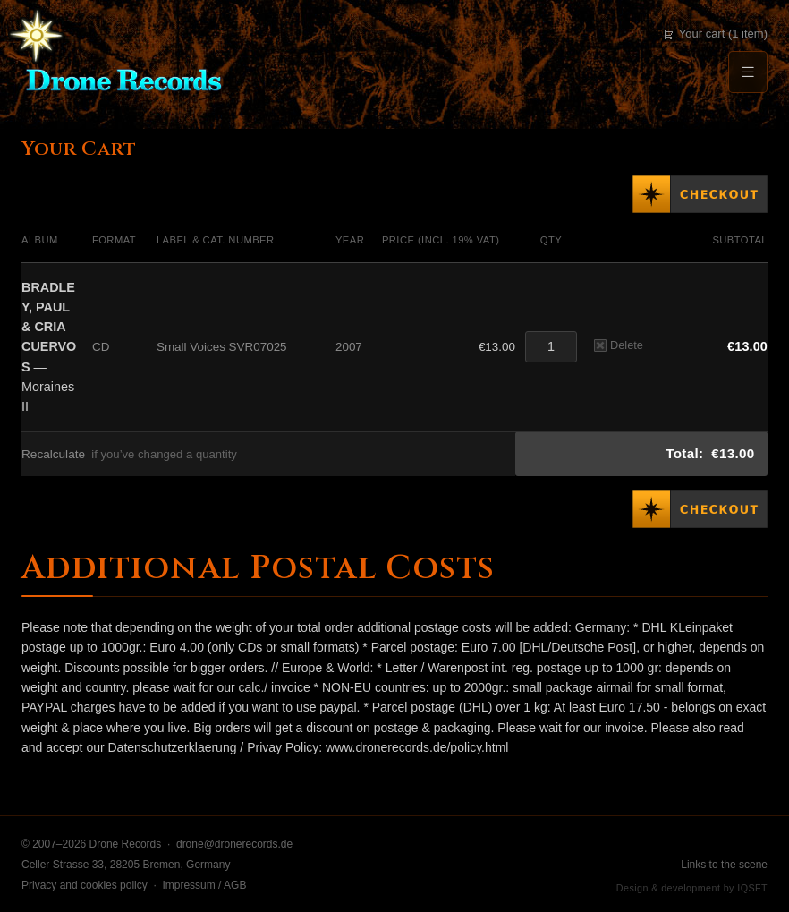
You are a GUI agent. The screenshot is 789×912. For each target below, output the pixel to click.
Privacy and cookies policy (84, 885)
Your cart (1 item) (715, 33)
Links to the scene (724, 864)
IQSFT (752, 887)
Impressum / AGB (204, 885)
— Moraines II (48, 347)
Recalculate (53, 454)
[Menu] (748, 72)
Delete (618, 345)
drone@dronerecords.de (234, 844)
